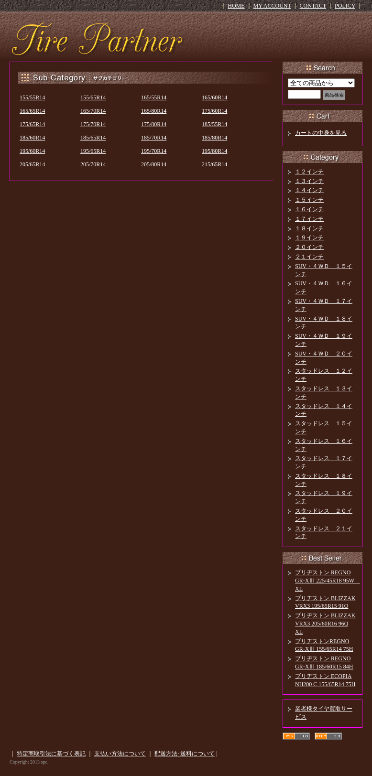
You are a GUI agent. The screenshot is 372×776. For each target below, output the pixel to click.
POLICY (345, 5)
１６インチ (309, 209)
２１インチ (309, 256)
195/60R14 (32, 151)
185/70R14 (153, 137)
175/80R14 (153, 124)
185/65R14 (93, 137)
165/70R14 (93, 111)
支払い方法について (120, 753)
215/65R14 (214, 164)
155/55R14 (32, 97)
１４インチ (309, 190)
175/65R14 (32, 124)
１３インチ (309, 181)
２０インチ (309, 247)
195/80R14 (214, 151)
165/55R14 (153, 97)
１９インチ (309, 237)
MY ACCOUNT (272, 5)
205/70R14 (93, 164)
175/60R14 (214, 111)
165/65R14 (32, 111)
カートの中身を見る (321, 132)
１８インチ (309, 228)
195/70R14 (153, 151)
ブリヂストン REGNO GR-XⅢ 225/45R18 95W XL (327, 580)
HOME (236, 5)
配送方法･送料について (184, 753)
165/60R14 (214, 97)
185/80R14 (214, 137)
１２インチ (309, 171)
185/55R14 (214, 124)
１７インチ (309, 219)
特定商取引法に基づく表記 (51, 753)
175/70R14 (93, 124)
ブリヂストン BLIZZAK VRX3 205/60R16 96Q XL (325, 623)
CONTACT (313, 5)
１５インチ (309, 199)
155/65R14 (93, 97)
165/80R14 (153, 111)
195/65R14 (93, 151)
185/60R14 (32, 137)
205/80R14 (153, 164)
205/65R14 (32, 164)
